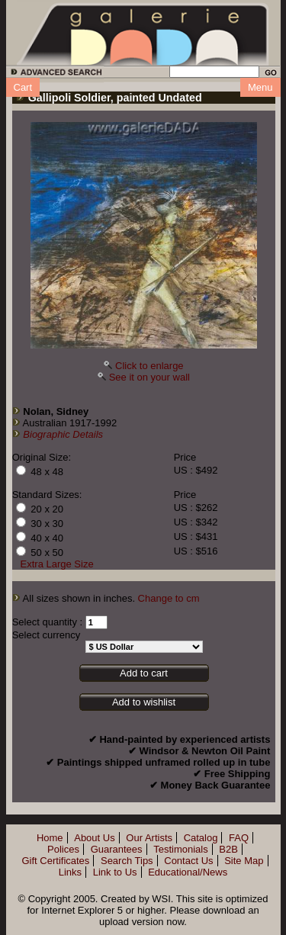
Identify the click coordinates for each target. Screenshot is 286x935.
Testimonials (180, 849)
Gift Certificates (55, 860)
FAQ (239, 837)
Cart (23, 87)
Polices (63, 849)
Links (70, 872)
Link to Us (115, 872)
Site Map (243, 860)
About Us (94, 837)
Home (50, 837)
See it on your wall (149, 377)
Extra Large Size (57, 564)
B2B (228, 849)
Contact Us (188, 860)
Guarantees (117, 849)
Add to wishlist (143, 702)
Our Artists (149, 837)
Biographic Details (63, 434)
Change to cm (169, 598)
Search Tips (127, 860)
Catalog (201, 837)
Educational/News (187, 872)
